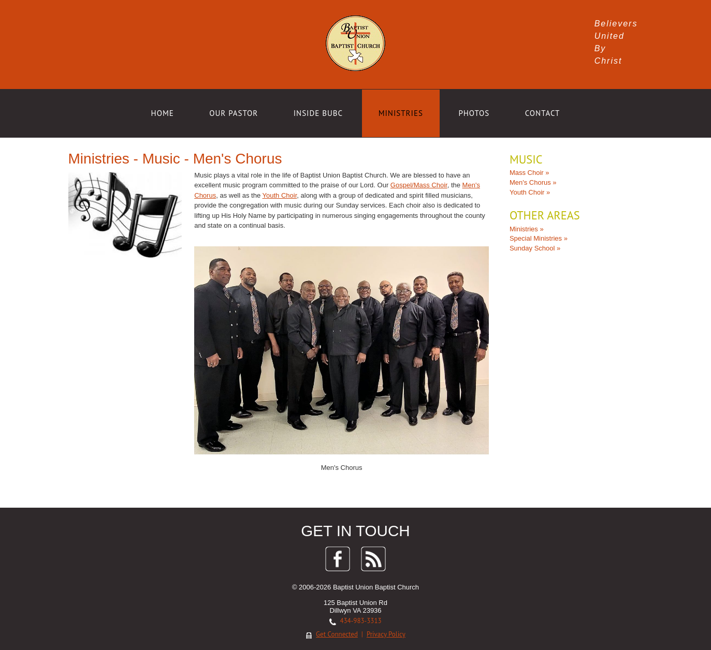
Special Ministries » (537, 238)
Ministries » (525, 228)
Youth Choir (281, 195)
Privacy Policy (386, 631)
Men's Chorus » (531, 182)
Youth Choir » (528, 192)
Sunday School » (533, 248)
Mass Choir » (528, 172)
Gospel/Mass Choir (420, 185)
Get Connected (337, 631)
